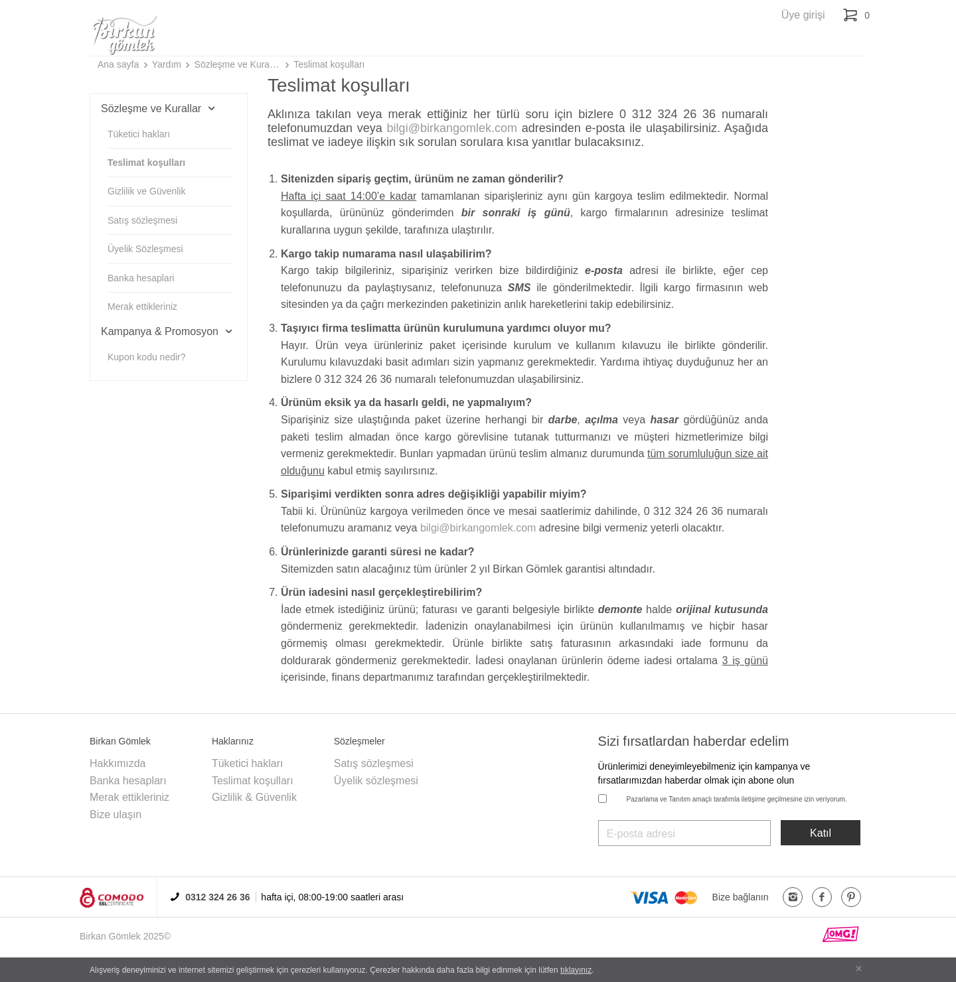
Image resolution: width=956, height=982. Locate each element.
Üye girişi (803, 15)
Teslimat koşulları (328, 64)
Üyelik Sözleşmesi (145, 249)
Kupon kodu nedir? (147, 357)
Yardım (166, 64)
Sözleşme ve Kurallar (238, 64)
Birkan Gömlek (110, 936)
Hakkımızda (117, 763)
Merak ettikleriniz (142, 306)
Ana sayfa (118, 64)
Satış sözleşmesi (142, 220)
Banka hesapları (128, 780)
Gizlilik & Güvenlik (254, 797)
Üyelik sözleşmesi (376, 780)
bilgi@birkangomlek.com (452, 128)
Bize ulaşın (115, 814)
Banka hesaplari (141, 278)
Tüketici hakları (139, 134)
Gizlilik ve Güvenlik (146, 191)
